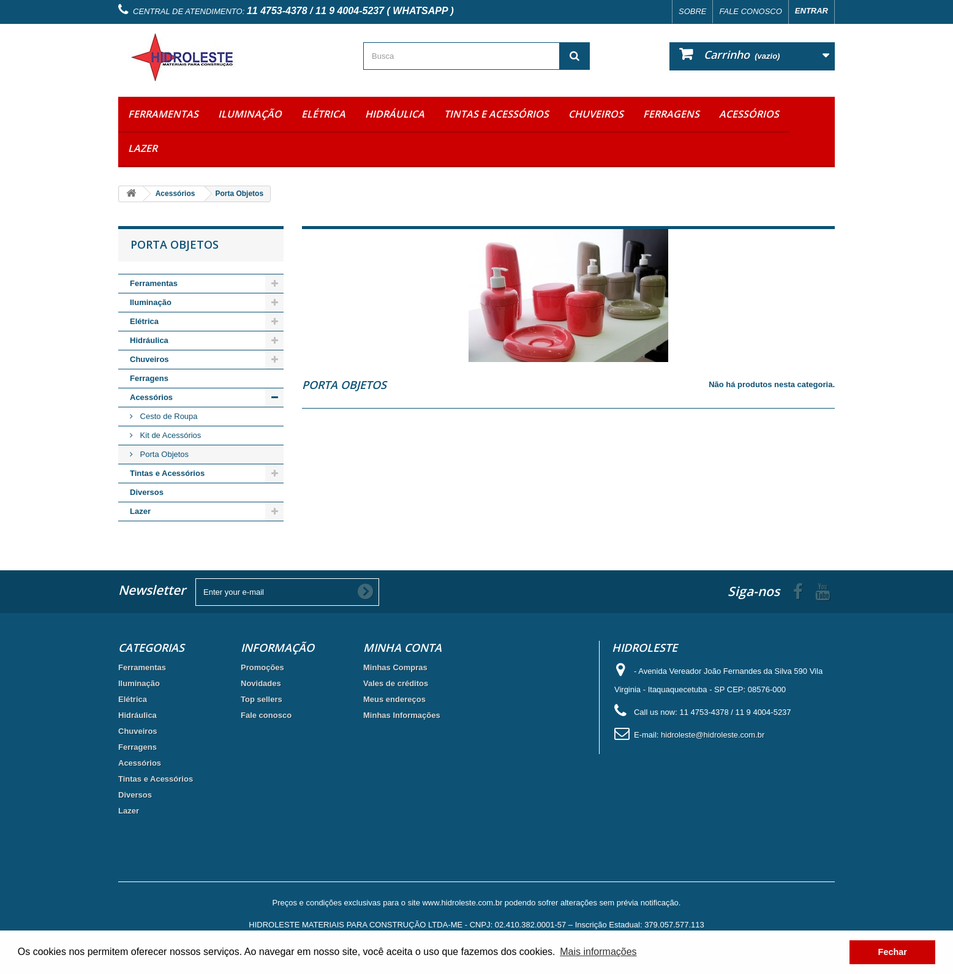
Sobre (693, 11)
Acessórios (749, 114)
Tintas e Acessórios (496, 114)
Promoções (262, 667)
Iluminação (250, 114)
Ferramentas (163, 114)
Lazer (142, 148)
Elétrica (323, 114)
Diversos (147, 492)
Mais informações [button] (598, 951)
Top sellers (261, 699)
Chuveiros (595, 114)
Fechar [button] (892, 952)
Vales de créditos (395, 683)
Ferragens (671, 114)
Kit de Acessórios (169, 435)
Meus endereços (394, 699)
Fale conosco (750, 11)
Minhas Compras (395, 667)
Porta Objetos (163, 454)
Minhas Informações (401, 715)
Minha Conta (402, 647)
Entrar (811, 10)
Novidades (261, 683)
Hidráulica (394, 114)
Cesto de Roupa (168, 416)
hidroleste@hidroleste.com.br (712, 734)
